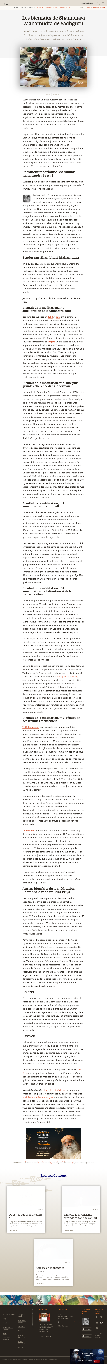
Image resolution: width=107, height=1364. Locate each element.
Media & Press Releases (8, 1328)
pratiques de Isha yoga (68, 676)
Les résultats (28, 830)
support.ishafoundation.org (69, 1322)
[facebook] (4, 429)
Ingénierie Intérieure (54, 1090)
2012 (58, 317)
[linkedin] (3, 438)
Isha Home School (22, 1321)
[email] (3, 443)
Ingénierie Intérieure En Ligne (37, 1097)
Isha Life (21, 1331)
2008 (50, 317)
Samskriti (21, 1326)
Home (16, 7)
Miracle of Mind (9, 1314)
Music (5, 1323)
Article (31, 7)
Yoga (4, 1333)
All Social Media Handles (98, 1335)
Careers (21, 1347)
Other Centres (63, 1326)
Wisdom (23, 7)
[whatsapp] (4, 424)
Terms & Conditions (41, 1359)
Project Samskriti (21, 1342)
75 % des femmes (30, 727)
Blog (4, 1318)
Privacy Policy (53, 1359)
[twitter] (3, 434)
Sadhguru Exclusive (6, 1338)
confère (51, 342)
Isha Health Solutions (22, 1336)
